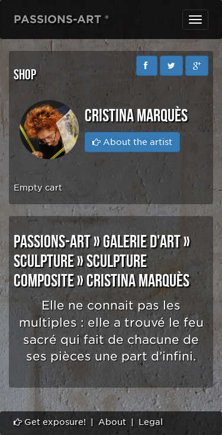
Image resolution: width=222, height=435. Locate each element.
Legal (151, 422)
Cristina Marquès (137, 281)
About (112, 422)
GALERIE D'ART (142, 242)
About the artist (132, 142)
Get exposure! (50, 422)
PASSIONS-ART (52, 242)
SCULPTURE (44, 261)
